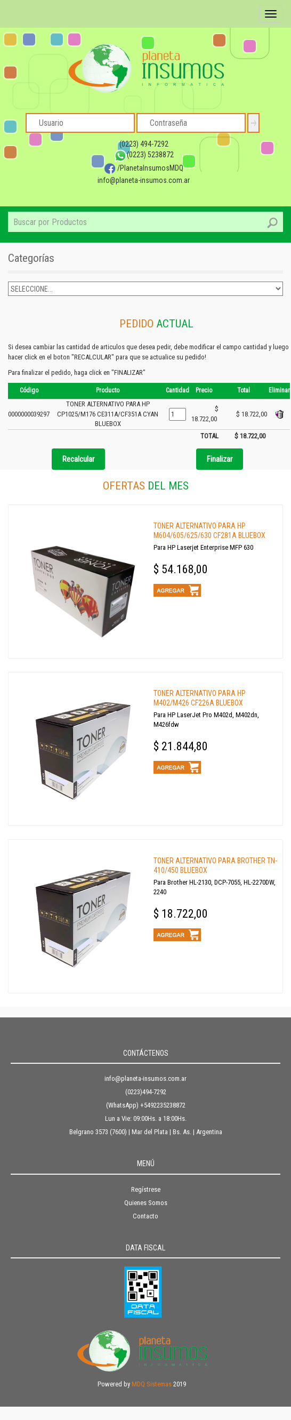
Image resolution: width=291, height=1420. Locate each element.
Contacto (145, 1216)
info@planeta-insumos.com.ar (144, 180)
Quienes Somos (145, 1203)
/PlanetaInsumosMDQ (143, 168)
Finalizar (219, 459)
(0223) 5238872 (144, 154)
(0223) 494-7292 (143, 144)
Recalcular (78, 459)
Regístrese (145, 1189)
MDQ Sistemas (152, 1384)
